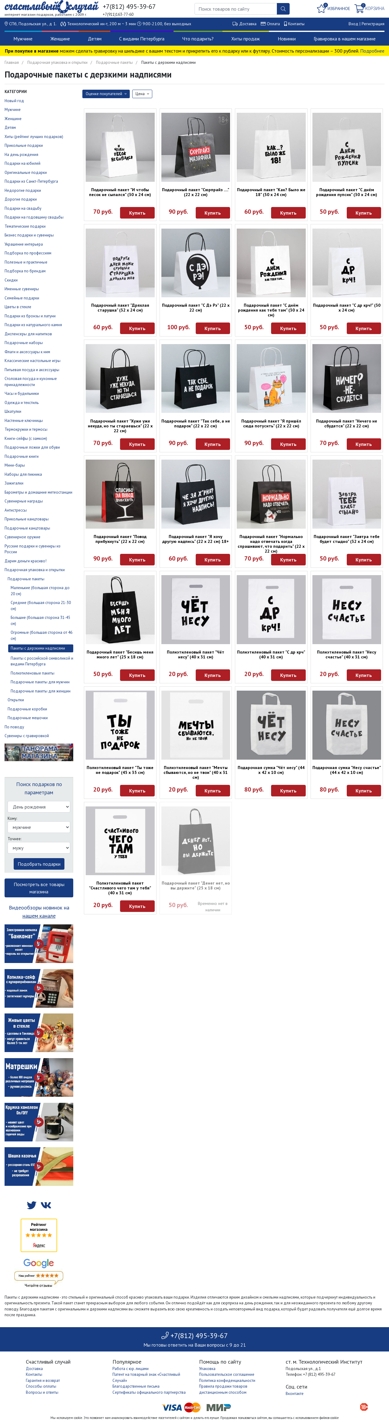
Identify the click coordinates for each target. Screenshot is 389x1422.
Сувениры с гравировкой (27, 735)
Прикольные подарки (24, 145)
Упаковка (207, 1368)
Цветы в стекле (18, 306)
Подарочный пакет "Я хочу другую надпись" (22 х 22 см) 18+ (195, 539)
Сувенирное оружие (22, 537)
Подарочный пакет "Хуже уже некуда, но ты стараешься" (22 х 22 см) (120, 425)
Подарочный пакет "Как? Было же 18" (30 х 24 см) (271, 192)
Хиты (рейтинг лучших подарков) (34, 136)
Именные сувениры (22, 289)
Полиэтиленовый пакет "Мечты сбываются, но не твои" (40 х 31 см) (196, 772)
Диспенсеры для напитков (28, 334)
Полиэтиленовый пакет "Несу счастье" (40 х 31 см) (346, 654)
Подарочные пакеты (114, 62)
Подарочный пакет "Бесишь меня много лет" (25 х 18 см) (120, 654)
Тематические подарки (25, 226)
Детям (95, 39)
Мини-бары (15, 465)
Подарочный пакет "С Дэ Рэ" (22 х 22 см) (195, 307)
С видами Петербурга (141, 39)
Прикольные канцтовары (27, 519)
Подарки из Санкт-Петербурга (31, 181)
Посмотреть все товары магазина (39, 888)
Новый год (14, 100)
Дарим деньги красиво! (25, 561)
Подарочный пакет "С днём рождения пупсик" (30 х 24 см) (346, 192)
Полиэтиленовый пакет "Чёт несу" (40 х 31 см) (195, 654)
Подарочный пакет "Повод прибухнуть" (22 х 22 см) (120, 539)
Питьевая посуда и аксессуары (32, 369)
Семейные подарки (22, 298)
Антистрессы (16, 510)
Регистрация (373, 23)
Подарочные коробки (27, 709)
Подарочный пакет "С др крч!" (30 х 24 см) (346, 307)
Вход (353, 23)
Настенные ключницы (24, 420)
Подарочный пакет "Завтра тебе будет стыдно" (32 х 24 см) (347, 539)
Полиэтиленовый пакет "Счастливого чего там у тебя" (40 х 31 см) (120, 888)
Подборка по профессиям (28, 253)
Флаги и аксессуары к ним (27, 351)
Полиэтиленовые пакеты (32, 673)
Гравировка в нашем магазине (345, 39)
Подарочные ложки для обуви (32, 447)
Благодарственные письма (136, 1386)
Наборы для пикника (23, 474)
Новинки (287, 39)
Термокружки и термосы (26, 429)
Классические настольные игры (32, 360)
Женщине (60, 39)
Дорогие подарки (21, 199)
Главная (12, 62)
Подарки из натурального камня (33, 324)
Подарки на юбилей (22, 163)
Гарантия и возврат (43, 1380)
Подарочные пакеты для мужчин (40, 682)
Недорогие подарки (23, 190)
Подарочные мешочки (28, 717)
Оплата (273, 23)
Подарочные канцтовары (27, 528)
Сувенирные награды (24, 501)
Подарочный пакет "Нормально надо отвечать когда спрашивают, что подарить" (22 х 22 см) (271, 544)
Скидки (11, 280)
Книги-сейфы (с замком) (26, 438)
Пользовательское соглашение (226, 1374)
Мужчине (23, 39)
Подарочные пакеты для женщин (41, 691)
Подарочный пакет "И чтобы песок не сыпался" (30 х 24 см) (120, 192)
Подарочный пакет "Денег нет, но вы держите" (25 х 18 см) (196, 885)
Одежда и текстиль (22, 402)
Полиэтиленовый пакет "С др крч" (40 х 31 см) (271, 654)
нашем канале (39, 915)
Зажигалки (14, 483)
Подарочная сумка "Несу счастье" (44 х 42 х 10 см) (346, 770)
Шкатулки (13, 411)
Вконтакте (295, 1393)
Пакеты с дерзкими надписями (38, 648)
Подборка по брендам (25, 271)
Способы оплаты (41, 1386)
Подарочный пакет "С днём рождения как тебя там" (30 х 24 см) (271, 310)
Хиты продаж (245, 39)
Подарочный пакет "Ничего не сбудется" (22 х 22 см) (346, 423)
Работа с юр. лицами (130, 1368)
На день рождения (21, 154)
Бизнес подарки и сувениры (29, 235)
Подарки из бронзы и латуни (30, 316)
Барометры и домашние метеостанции (38, 492)
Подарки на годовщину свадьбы (34, 217)
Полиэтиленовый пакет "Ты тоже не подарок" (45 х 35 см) (120, 770)
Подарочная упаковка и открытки (57, 62)
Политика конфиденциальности (227, 1380)
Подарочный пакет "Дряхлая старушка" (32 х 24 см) (120, 307)
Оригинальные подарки (26, 172)
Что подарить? (198, 39)
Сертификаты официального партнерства (149, 1392)
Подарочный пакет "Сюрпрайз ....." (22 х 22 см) (195, 192)
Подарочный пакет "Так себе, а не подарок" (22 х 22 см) (195, 423)
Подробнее (372, 51)
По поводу (14, 727)
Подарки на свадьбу (23, 208)
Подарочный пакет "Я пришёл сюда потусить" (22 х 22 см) (271, 423)
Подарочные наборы (24, 342)
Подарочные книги (22, 456)
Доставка (247, 23)
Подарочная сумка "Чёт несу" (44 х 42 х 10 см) (271, 770)
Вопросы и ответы (42, 1392)
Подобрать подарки (39, 864)
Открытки (16, 699)
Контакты (296, 23)
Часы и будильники (22, 393)
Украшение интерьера (24, 244)
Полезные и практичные (26, 262)
